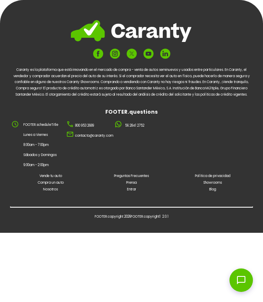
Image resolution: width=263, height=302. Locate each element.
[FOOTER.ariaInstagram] (115, 53)
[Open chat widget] (241, 280)
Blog (212, 189)
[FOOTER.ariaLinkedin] (165, 53)
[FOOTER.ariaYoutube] (148, 53)
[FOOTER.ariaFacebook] (98, 53)
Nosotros (50, 189)
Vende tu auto (50, 176)
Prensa (131, 182)
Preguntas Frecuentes (131, 176)
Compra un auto (51, 182)
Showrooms (212, 182)
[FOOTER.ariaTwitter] (132, 53)
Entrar (131, 189)
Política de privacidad (212, 176)
